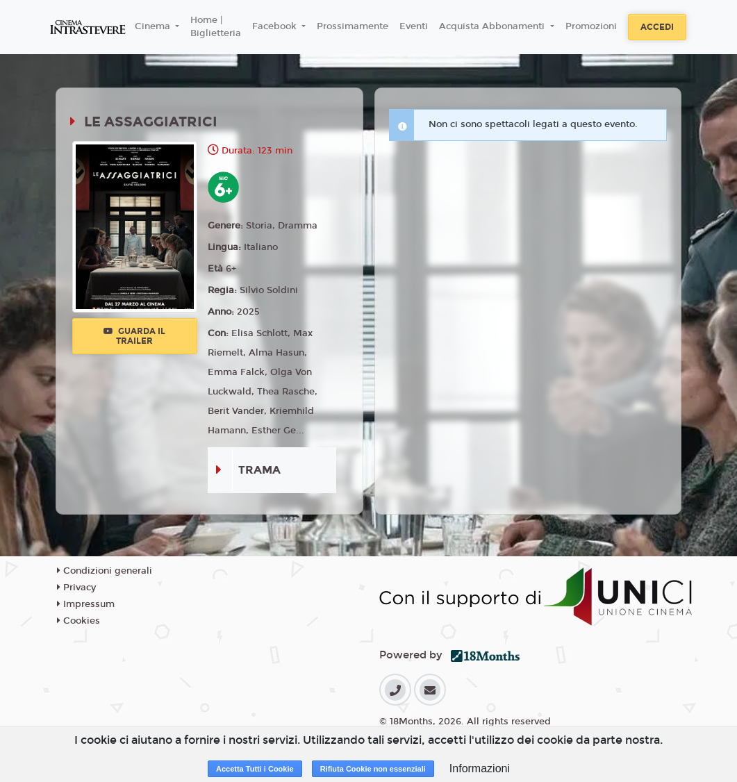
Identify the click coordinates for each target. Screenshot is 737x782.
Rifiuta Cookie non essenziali (373, 769)
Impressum (86, 604)
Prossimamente (352, 26)
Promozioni (591, 26)
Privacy (76, 587)
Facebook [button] (275, 26)
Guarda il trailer (134, 336)
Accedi (657, 27)
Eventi (413, 26)
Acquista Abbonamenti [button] (493, 26)
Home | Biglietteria (215, 27)
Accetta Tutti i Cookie (255, 769)
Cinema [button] (154, 26)
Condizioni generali (104, 570)
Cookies (78, 620)
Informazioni (479, 768)
